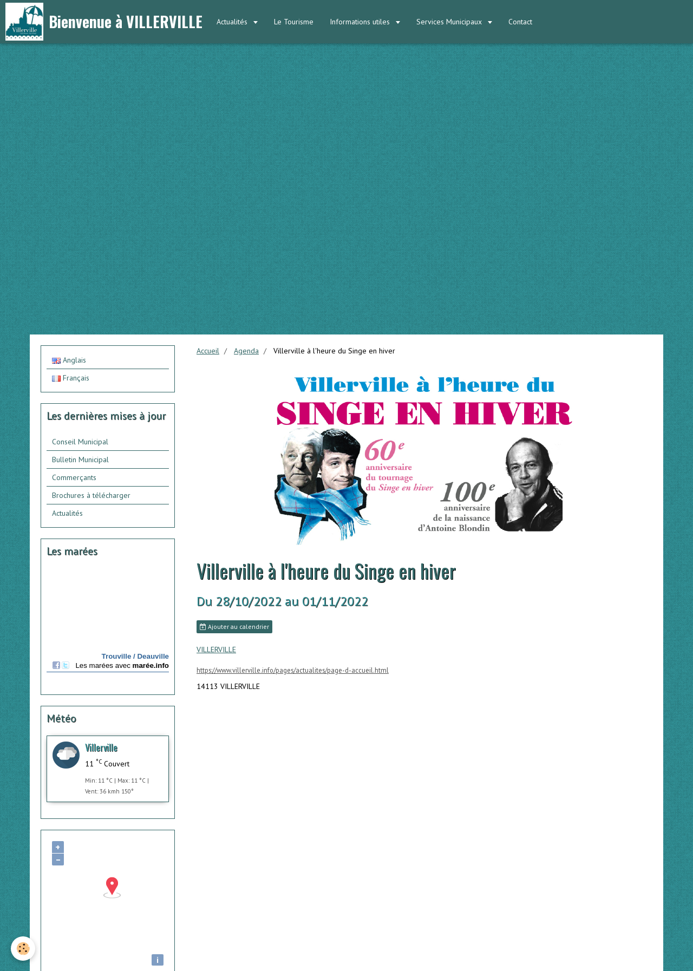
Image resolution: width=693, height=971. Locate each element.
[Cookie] (23, 948)
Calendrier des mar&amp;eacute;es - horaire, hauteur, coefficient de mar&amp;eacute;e (108, 627)
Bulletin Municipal (80, 459)
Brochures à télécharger (91, 495)
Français (70, 378)
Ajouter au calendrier (234, 626)
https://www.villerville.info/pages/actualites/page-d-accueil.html (293, 670)
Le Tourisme (293, 22)
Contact (520, 22)
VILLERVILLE (216, 649)
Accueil (208, 351)
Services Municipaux (450, 22)
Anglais (69, 360)
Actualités (233, 22)
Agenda (246, 351)
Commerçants (74, 477)
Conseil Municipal (80, 442)
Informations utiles (361, 22)
